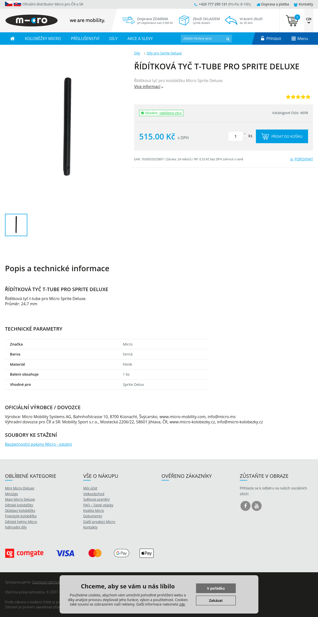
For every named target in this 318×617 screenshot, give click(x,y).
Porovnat (301, 159)
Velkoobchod (93, 493)
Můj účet (90, 488)
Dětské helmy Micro (21, 521)
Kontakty (303, 4)
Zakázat (216, 600)
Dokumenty (92, 516)
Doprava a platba (273, 4)
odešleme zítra (170, 113)
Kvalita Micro (93, 510)
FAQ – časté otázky (98, 505)
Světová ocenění (96, 499)
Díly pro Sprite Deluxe (164, 53)
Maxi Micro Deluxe (20, 499)
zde (182, 604)
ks (240, 135)
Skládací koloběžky (20, 510)
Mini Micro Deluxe (19, 488)
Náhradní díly (16, 527)
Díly (137, 53)
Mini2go (11, 493)
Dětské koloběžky (19, 505)
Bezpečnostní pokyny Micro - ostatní (38, 444)
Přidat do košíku (282, 136)
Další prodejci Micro (99, 521)
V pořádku (216, 588)
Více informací (149, 86)
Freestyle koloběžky (21, 516)
